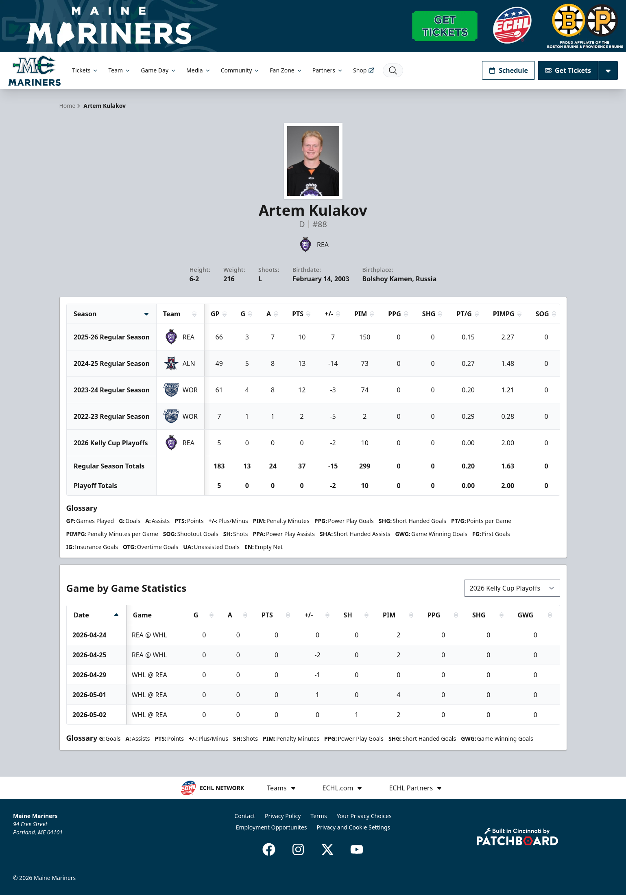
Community (240, 70)
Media (198, 70)
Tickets (85, 70)
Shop (364, 70)
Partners (327, 70)
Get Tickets (568, 70)
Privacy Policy (283, 816)
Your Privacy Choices (364, 816)
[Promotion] (313, 26)
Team (119, 70)
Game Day (159, 70)
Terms (318, 816)
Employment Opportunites (271, 827)
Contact (244, 816)
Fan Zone (286, 70)
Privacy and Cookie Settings (353, 827)
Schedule (508, 70)
